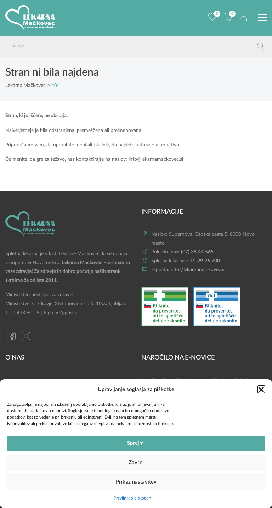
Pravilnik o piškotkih (132, 498)
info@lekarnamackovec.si (156, 159)
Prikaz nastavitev (136, 482)
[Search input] (130, 46)
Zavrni (136, 462)
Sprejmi (136, 443)
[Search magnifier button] (261, 46)
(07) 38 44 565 (197, 252)
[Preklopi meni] (262, 17)
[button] (261, 389)
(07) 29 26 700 (203, 260)
